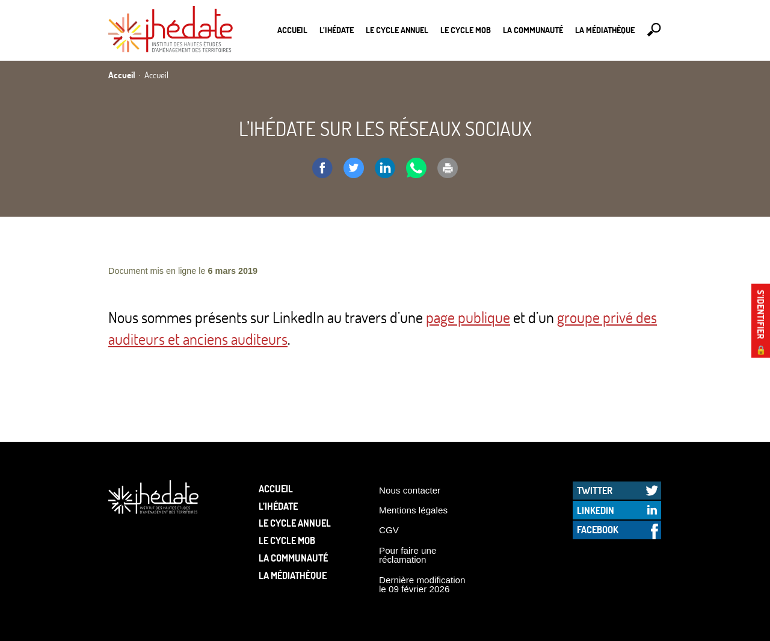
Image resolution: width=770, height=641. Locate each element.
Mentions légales (413, 510)
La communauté (533, 30)
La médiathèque (605, 30)
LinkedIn (595, 510)
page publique (468, 317)
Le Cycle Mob (465, 30)
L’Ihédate (336, 30)
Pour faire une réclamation (407, 555)
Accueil (292, 30)
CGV (389, 530)
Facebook (597, 529)
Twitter (594, 490)
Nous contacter (409, 490)
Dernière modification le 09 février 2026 (422, 584)
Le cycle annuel (397, 30)
